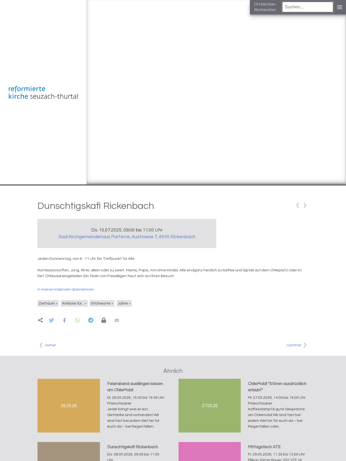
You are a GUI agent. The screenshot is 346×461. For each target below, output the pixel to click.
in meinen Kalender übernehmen (65, 289)
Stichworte (101, 303)
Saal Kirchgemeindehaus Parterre (127, 236)
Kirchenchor (265, 10)
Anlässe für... (73, 303)
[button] (51, 320)
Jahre (123, 303)
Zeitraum (47, 303)
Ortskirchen (265, 4)
